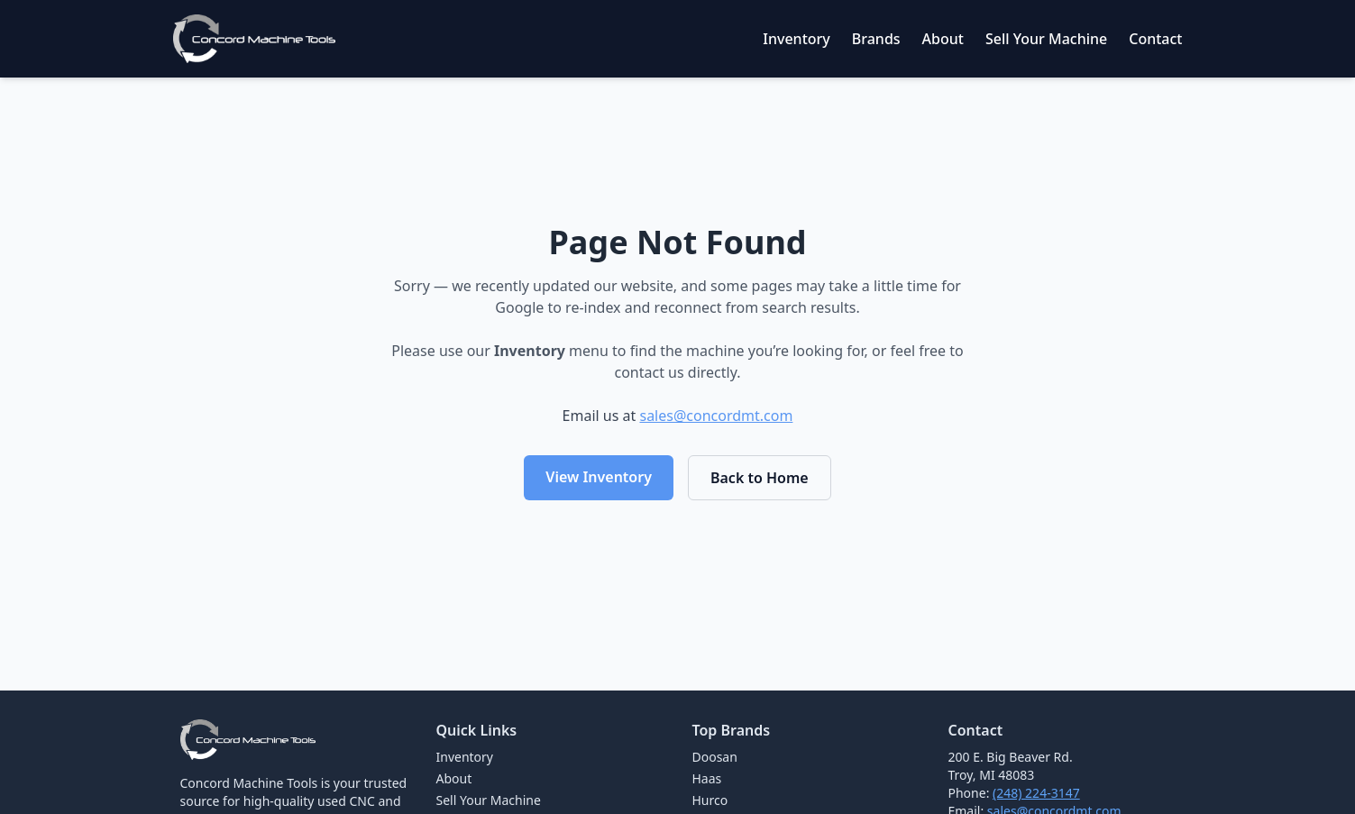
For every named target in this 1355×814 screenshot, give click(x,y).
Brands (876, 39)
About (943, 39)
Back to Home (759, 478)
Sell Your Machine (1046, 39)
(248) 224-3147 (1036, 792)
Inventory (796, 39)
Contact (1155, 39)
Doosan (714, 756)
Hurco (710, 800)
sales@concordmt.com (715, 415)
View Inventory (598, 477)
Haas (707, 778)
